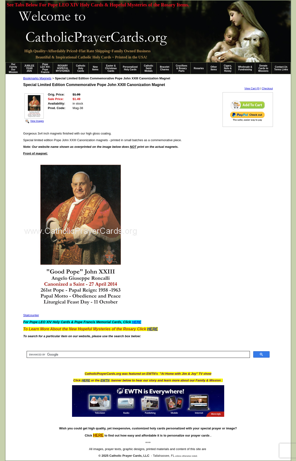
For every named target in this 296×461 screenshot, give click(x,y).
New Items (95, 68)
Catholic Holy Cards (80, 68)
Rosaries (199, 68)
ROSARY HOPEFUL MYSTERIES (63, 68)
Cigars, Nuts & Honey (228, 68)
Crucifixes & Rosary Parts (181, 68)
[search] (138, 354)
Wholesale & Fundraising (245, 68)
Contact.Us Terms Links (281, 68)
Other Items (214, 68)
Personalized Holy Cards (130, 68)
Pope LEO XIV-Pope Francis (45, 68)
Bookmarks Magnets (37, 78)
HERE (86, 380)
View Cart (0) (252, 88)
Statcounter (31, 315)
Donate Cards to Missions (263, 68)
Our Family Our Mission (13, 68)
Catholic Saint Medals (148, 68)
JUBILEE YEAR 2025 (29, 68)
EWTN (104, 380)
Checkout (267, 88)
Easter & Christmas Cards (111, 68)
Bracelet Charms (164, 68)
